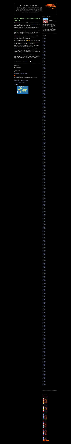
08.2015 (44, 201)
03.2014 (44, 176)
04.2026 (44, 385)
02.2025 (44, 365)
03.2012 (44, 142)
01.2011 (44, 122)
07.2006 (44, 44)
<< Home (16, 84)
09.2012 (44, 150)
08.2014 (44, 184)
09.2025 (44, 375)
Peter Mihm (18, 75)
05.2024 (44, 352)
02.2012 (44, 140)
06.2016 (44, 215)
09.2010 (44, 116)
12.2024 (44, 362)
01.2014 (44, 173)
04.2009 (44, 91)
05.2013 (44, 162)
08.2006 (44, 45)
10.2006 (44, 48)
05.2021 (44, 300)
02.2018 (44, 244)
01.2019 (44, 260)
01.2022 (44, 312)
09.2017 (44, 237)
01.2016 (44, 208)
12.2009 (44, 103)
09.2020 (44, 289)
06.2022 (44, 319)
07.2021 (44, 303)
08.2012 (44, 149)
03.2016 (44, 211)
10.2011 (44, 135)
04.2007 (44, 57)
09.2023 (44, 341)
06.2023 (44, 336)
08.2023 (44, 339)
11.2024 (44, 361)
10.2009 (44, 100)
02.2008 (44, 71)
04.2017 (44, 230)
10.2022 (44, 325)
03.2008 (44, 73)
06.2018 (44, 250)
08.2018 (44, 253)
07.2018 (44, 251)
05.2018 (44, 248)
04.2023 (44, 333)
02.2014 (44, 175)
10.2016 (44, 221)
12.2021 (44, 310)
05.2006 (44, 41)
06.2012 (44, 146)
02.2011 (44, 123)
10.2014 (44, 186)
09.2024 (44, 358)
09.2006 (44, 47)
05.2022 (44, 318)
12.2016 (44, 224)
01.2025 (44, 364)
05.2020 (44, 283)
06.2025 (44, 371)
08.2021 (44, 305)
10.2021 (44, 308)
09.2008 (44, 81)
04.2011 (44, 126)
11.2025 (44, 378)
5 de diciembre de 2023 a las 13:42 (21, 73)
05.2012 (44, 145)
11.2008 (44, 84)
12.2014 (44, 189)
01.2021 (44, 295)
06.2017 (44, 233)
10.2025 (44, 377)
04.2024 (44, 351)
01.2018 (44, 243)
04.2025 (44, 368)
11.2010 (44, 119)
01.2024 (44, 346)
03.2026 (44, 384)
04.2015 (44, 195)
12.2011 (44, 137)
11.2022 (44, 326)
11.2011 (44, 136)
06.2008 (44, 77)
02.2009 (44, 88)
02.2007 (44, 54)
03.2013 (44, 159)
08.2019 (44, 270)
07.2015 (44, 199)
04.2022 (44, 316)
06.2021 (44, 302)
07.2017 (44, 234)
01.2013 (44, 156)
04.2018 (44, 247)
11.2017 (44, 240)
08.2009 (44, 97)
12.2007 (44, 68)
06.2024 (44, 354)
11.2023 (44, 344)
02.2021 (44, 296)
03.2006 (44, 38)
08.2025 (44, 374)
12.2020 (44, 293)
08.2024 (44, 357)
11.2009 (44, 101)
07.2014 (44, 182)
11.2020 (44, 292)
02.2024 (44, 348)
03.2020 (44, 280)
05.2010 (44, 110)
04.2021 (44, 299)
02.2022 (44, 313)
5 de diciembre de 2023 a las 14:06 (21, 80)
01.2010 (44, 104)
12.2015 (44, 207)
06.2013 (44, 163)
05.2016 (44, 214)
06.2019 (44, 267)
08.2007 (44, 62)
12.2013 (44, 172)
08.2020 (44, 287)
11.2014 (44, 188)
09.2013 (44, 168)
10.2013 (44, 169)
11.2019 (44, 274)
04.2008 (44, 74)
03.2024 (44, 349)
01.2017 (44, 225)
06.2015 (44, 198)
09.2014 (44, 185)
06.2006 (44, 42)
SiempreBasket (29, 6)
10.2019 (44, 273)
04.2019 (44, 264)
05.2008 (44, 75)
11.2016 (44, 222)
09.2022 (44, 323)
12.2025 (44, 380)
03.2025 (44, 367)
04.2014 (44, 178)
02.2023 (44, 331)
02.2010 (44, 106)
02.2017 (44, 227)
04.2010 (44, 109)
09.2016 (44, 220)
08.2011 (44, 132)
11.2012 (44, 153)
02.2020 (44, 279)
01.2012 (44, 139)
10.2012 (44, 152)
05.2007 (44, 58)
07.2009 (44, 96)
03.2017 (44, 228)
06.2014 (44, 181)
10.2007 (44, 65)
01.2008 (44, 70)
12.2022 (44, 328)
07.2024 (44, 355)
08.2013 (44, 166)
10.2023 (44, 342)
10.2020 (44, 290)
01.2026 (44, 381)
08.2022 (44, 322)
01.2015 (44, 191)
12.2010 (44, 120)
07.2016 (44, 217)
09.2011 (44, 133)
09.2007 (44, 64)
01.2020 (44, 277)
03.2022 (44, 315)
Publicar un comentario (20, 82)
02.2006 (44, 37)
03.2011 (44, 124)
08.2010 (44, 114)
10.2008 (44, 83)
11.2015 (44, 205)
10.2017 (44, 238)
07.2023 (44, 338)
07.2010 (44, 113)
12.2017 (44, 241)
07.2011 (44, 130)
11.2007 (44, 67)
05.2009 (44, 93)
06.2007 (44, 60)
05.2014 (44, 179)
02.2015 (44, 192)
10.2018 (44, 256)
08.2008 (44, 80)
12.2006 (44, 51)
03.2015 (44, 194)
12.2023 (44, 345)
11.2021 (44, 309)
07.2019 (44, 269)
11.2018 (44, 257)
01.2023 (44, 329)
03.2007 (44, 55)
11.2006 (44, 49)
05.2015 (44, 197)
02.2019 (44, 261)
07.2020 (44, 286)
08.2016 (44, 218)
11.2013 (44, 171)
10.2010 (44, 117)
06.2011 (44, 129)
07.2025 (44, 372)
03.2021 (44, 297)
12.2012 (44, 155)
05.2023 (44, 335)
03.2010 (44, 107)
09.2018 (44, 254)
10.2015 (44, 204)
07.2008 (44, 78)
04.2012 (44, 143)
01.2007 (44, 52)
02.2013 (44, 158)
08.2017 (44, 235)
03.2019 (44, 263)
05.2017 (44, 231)
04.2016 (44, 212)
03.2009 (44, 90)
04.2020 (44, 282)
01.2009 (44, 87)
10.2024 (44, 359)
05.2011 (44, 127)
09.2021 (44, 306)
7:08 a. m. (26, 61)
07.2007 (44, 61)
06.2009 (44, 94)
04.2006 (44, 39)
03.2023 (44, 332)
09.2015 (44, 202)
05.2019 (44, 266)
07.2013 (44, 165)
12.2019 (44, 276)
